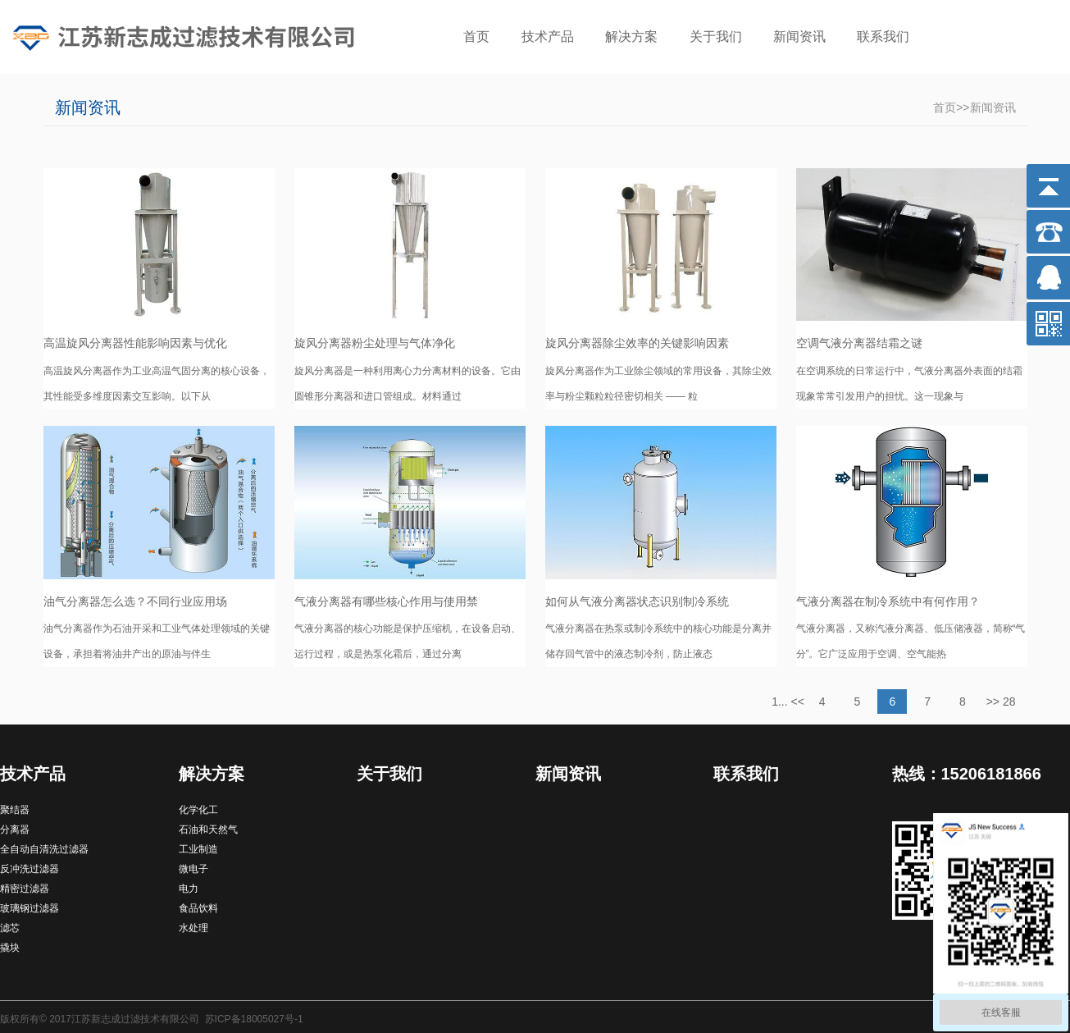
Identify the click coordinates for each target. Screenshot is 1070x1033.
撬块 (10, 947)
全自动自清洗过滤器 (44, 849)
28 (1009, 701)
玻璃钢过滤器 (29, 908)
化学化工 (198, 810)
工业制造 (198, 849)
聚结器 (15, 810)
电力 (188, 888)
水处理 (193, 928)
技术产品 (547, 36)
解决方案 (631, 36)
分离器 (15, 829)
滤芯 (10, 928)
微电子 (193, 869)
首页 (476, 36)
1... (779, 701)
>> (992, 701)
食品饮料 (198, 908)
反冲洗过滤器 (29, 869)
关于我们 (716, 36)
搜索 (1033, 38)
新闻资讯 (799, 36)
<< (797, 701)
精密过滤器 (24, 888)
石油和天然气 (208, 829)
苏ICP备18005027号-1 (254, 1019)
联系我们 (883, 36)
